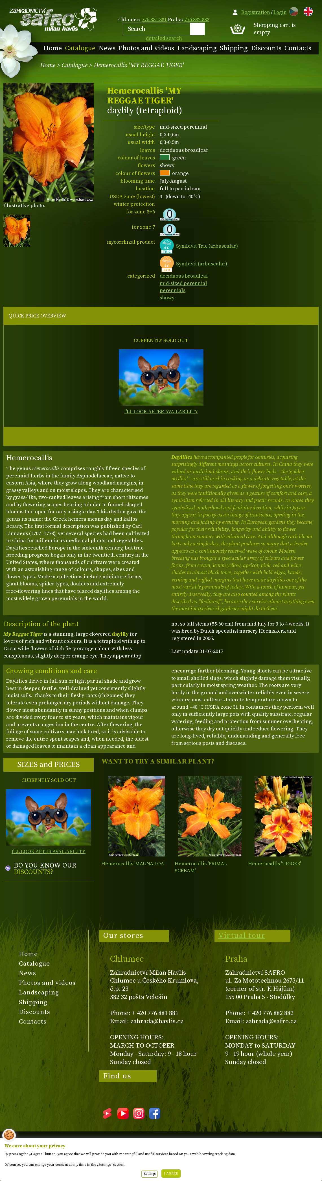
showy (167, 298)
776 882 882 (196, 19)
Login (280, 12)
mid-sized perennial (183, 283)
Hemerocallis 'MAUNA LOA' (132, 863)
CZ (292, 10)
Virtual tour (241, 935)
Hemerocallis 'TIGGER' (274, 863)
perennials (172, 290)
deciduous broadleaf (184, 276)
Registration (255, 12)
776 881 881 (154, 19)
